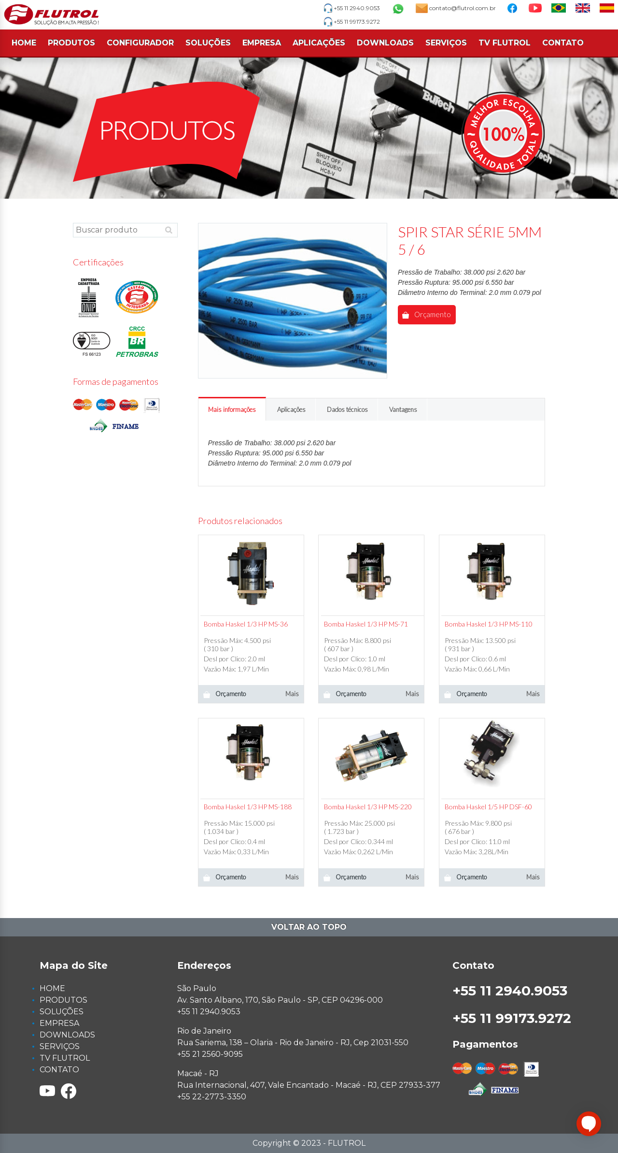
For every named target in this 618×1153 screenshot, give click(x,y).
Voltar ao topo (309, 927)
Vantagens (403, 409)
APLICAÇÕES (319, 42)
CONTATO (563, 42)
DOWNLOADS (385, 42)
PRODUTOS (71, 42)
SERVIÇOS (446, 42)
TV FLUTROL (504, 42)
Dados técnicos (347, 409)
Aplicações (291, 409)
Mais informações (232, 409)
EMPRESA (261, 42)
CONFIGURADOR (140, 42)
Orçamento (426, 314)
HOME (24, 42)
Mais (292, 694)
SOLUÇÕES (208, 42)
